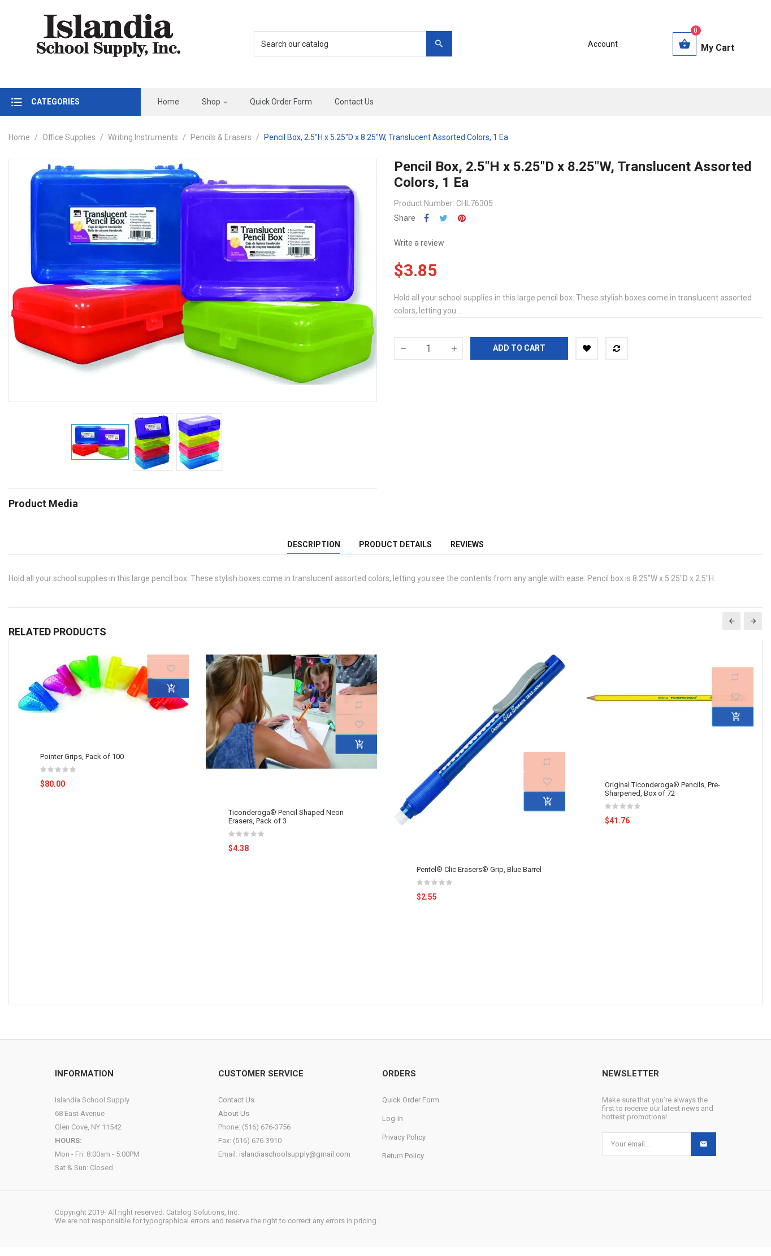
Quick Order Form (410, 1109)
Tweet (443, 218)
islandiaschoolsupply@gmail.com (294, 1163)
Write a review (419, 242)
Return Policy (403, 1165)
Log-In (392, 1127)
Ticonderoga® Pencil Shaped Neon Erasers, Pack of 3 (286, 825)
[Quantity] (428, 348)
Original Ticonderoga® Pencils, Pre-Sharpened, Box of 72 (662, 798)
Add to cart (519, 347)
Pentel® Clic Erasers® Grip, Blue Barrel (479, 879)
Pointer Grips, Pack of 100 (82, 765)
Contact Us (236, 1109)
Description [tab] (313, 548)
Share (426, 218)
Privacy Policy (404, 1146)
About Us (233, 1122)
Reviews (467, 548)
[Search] (347, 43)
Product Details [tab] (395, 548)
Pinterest (462, 218)
